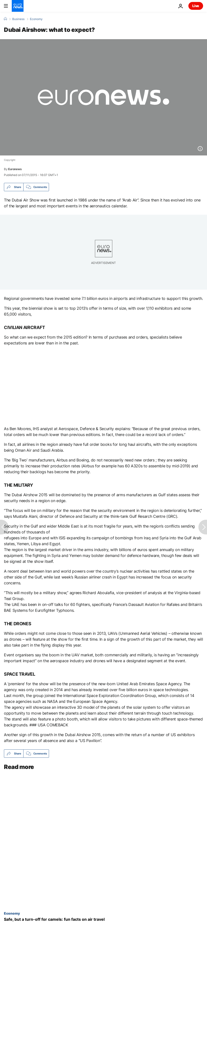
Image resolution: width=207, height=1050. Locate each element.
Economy (36, 19)
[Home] (5, 19)
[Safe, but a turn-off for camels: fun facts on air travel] (103, 919)
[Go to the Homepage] (18, 6)
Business (18, 19)
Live (195, 6)
